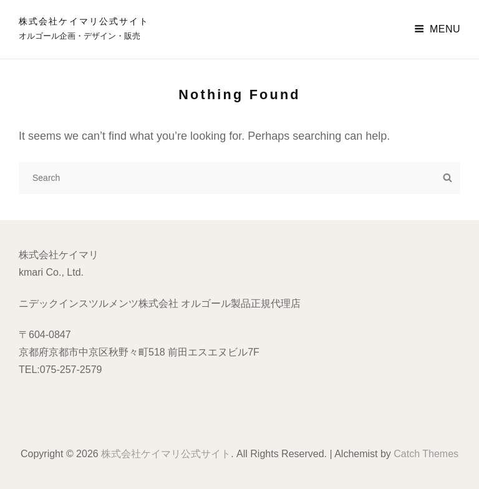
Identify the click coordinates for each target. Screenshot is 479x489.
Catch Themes (426, 453)
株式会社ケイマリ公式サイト (84, 21)
